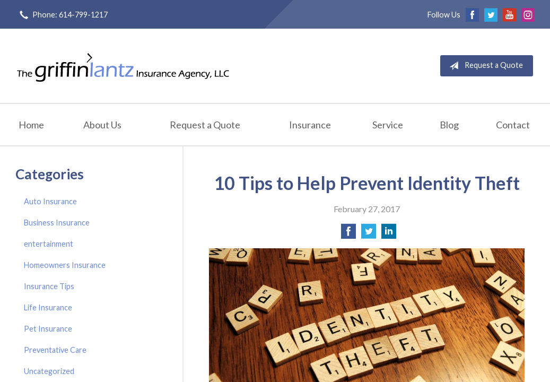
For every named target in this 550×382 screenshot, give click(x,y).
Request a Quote (484, 65)
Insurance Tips (49, 286)
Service (387, 125)
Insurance (310, 125)
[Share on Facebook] (348, 234)
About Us (102, 125)
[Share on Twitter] (368, 234)
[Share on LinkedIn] (388, 234)
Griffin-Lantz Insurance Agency (123, 66)
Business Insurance (57, 222)
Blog (449, 125)
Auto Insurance (50, 201)
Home (31, 125)
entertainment (48, 243)
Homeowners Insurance (65, 265)
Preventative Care (55, 349)
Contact (513, 125)
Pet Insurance (48, 328)
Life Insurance (48, 307)
